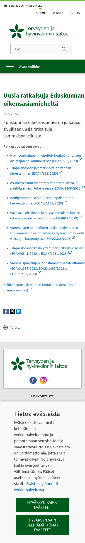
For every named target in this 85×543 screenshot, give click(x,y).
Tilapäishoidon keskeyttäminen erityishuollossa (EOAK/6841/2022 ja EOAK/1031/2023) (37, 283)
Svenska (57, 13)
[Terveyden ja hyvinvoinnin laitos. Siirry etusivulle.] (42, 399)
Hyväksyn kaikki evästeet (42, 505)
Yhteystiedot (14, 6)
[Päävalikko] (42, 66)
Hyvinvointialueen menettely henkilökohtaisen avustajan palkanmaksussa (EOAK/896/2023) (45, 166)
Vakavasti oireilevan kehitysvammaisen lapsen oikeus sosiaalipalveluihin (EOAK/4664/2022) (45, 234)
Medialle (35, 6)
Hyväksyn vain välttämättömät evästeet (42, 524)
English (76, 13)
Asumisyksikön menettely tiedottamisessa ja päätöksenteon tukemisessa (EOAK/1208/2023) (46, 199)
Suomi (40, 13)
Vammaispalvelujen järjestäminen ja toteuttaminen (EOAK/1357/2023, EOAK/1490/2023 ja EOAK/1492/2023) (40, 303)
